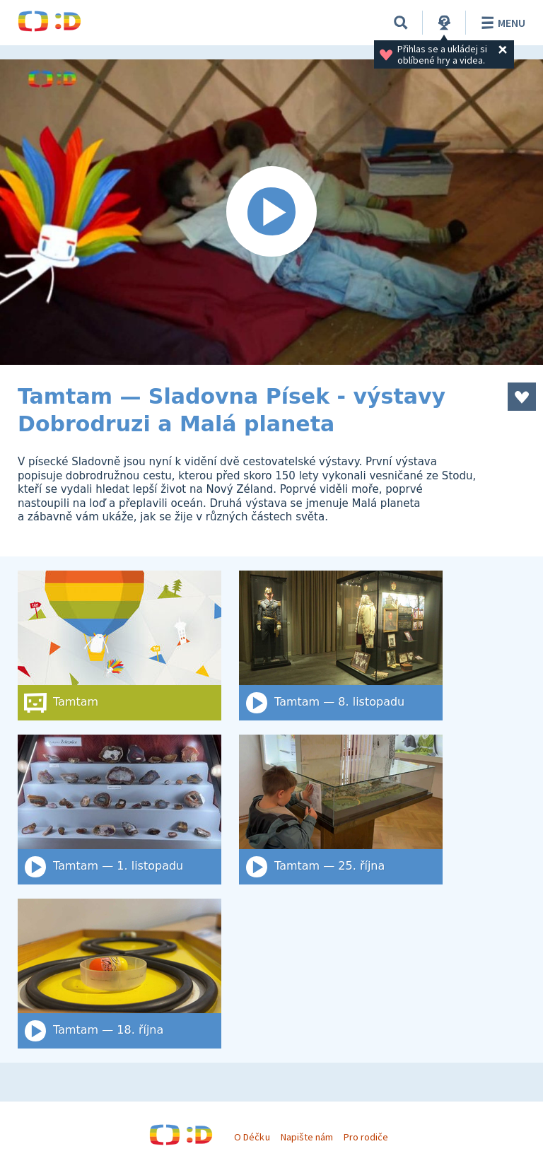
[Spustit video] (271, 212)
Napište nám (307, 1137)
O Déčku (251, 1137)
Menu (501, 22)
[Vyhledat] (401, 22)
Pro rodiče (366, 1137)
